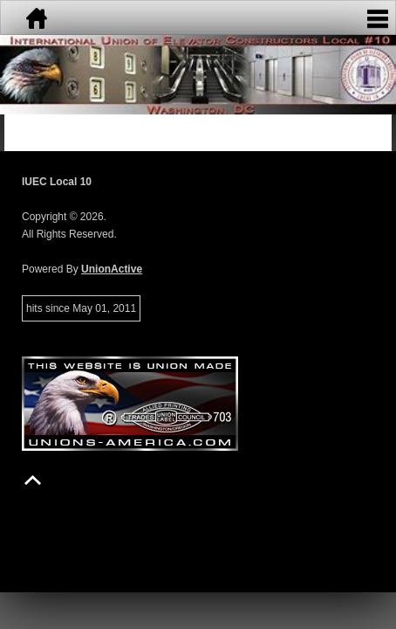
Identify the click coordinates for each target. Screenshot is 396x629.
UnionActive (111, 269)
